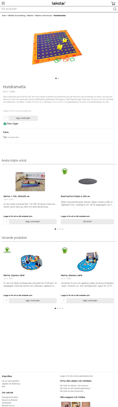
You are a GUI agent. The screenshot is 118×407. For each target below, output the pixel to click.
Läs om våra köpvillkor (10, 381)
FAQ (3, 387)
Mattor (30, 15)
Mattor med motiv (43, 15)
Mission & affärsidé (9, 400)
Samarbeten (6, 403)
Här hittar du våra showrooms (72, 391)
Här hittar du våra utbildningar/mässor (75, 388)
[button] (56, 78)
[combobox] (59, 9)
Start (4, 15)
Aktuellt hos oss (8, 406)
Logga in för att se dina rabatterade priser (76, 376)
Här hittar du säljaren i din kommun (74, 386)
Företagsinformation (10, 397)
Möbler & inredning (16, 15)
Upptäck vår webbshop (11, 384)
